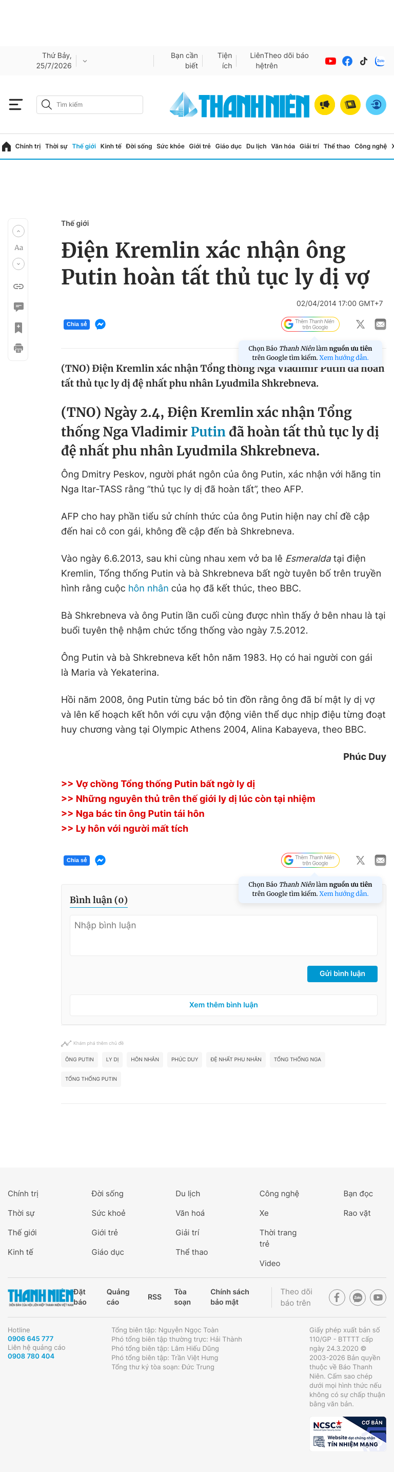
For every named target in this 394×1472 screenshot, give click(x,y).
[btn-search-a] (47, 104)
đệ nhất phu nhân (235, 1060)
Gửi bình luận (342, 973)
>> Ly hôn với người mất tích (124, 829)
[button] (18, 231)
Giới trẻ (200, 146)
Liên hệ (257, 61)
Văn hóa (283, 146)
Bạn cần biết (184, 61)
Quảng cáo (118, 1297)
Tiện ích (225, 61)
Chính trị (28, 146)
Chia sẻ (77, 324)
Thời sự (56, 146)
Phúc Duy (185, 1060)
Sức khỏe (170, 146)
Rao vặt (356, 1213)
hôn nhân (148, 588)
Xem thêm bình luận (223, 1005)
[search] (89, 104)
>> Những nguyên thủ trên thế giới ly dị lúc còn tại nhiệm (188, 799)
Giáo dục (228, 146)
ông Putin (79, 1060)
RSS (155, 1297)
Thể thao (337, 146)
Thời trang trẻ (278, 1238)
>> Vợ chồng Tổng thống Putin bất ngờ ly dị (158, 784)
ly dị (112, 1060)
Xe (264, 1213)
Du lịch (256, 146)
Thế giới (84, 146)
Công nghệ (370, 146)
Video (270, 1263)
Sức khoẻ (109, 1213)
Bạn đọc (358, 1193)
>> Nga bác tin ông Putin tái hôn (133, 814)
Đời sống (139, 146)
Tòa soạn (182, 1297)
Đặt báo (79, 1297)
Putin (208, 432)
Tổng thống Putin (91, 1079)
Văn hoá (190, 1213)
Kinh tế (111, 146)
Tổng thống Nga (297, 1060)
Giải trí (309, 146)
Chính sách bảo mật (229, 1297)
